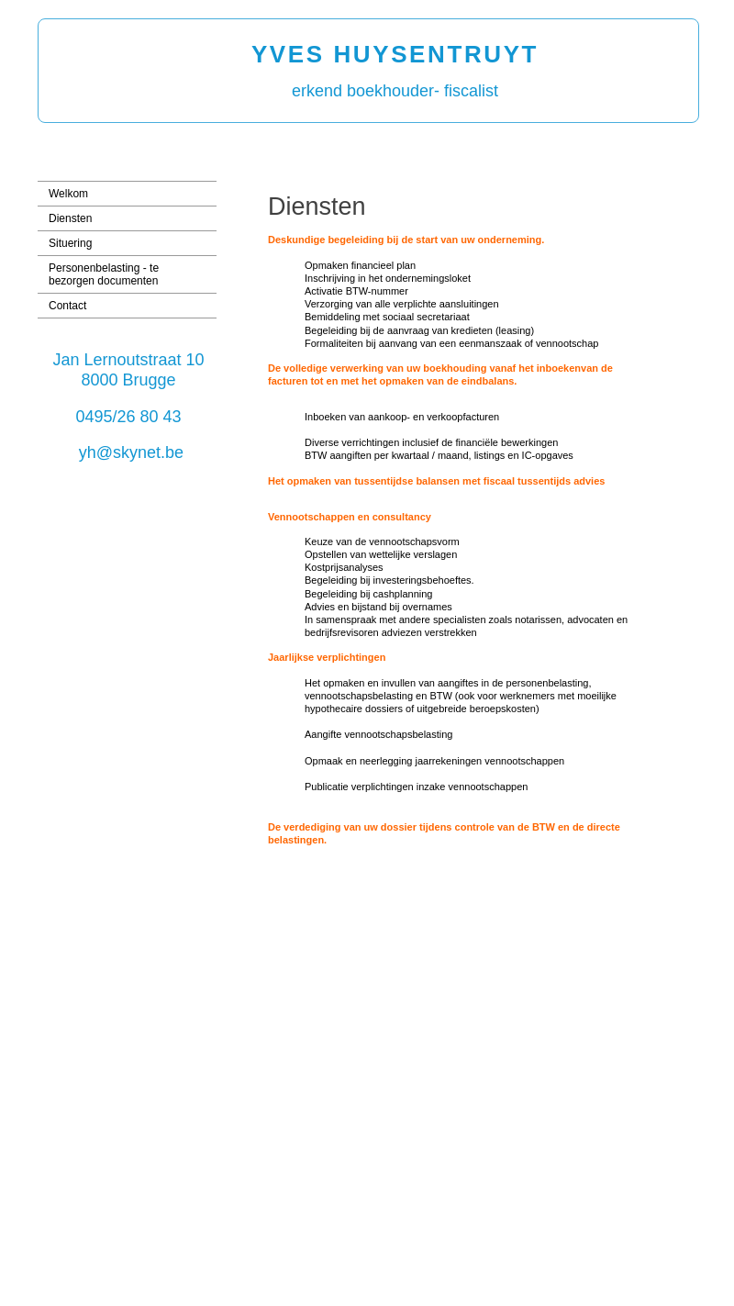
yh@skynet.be (131, 452)
